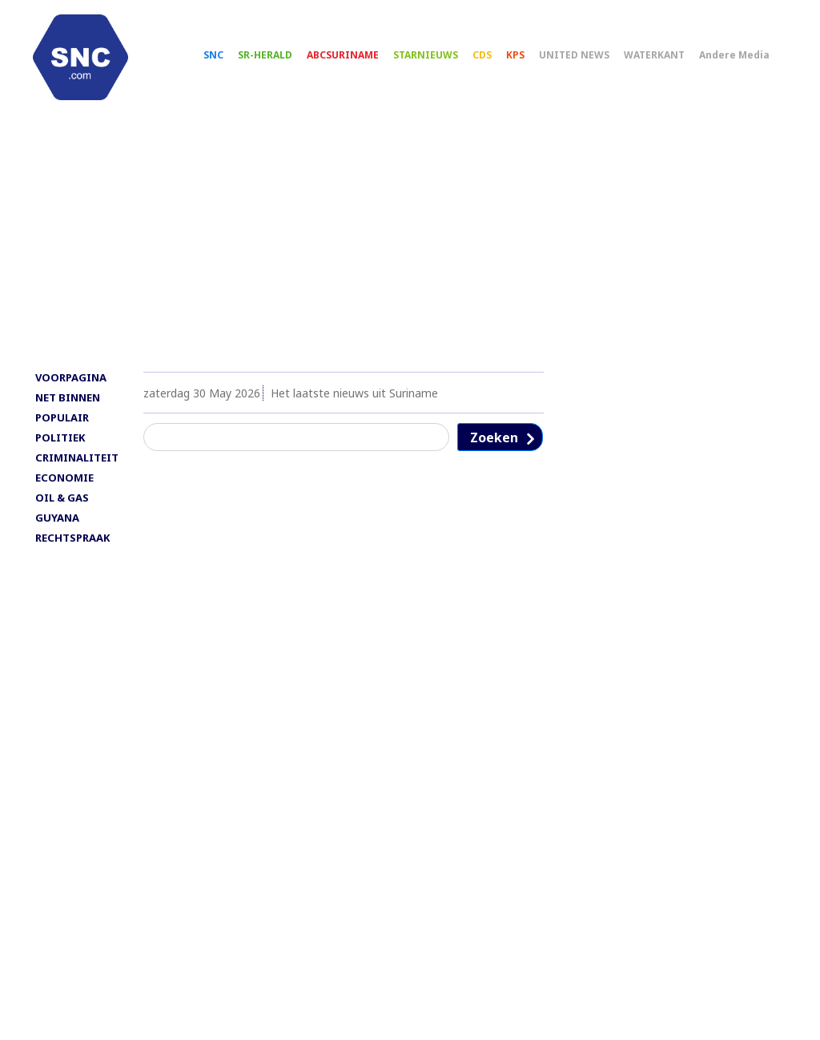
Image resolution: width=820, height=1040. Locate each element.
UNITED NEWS (578, 56)
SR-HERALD (269, 56)
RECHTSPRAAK (72, 541)
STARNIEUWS (429, 56)
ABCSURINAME (347, 56)
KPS (519, 56)
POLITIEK (60, 441)
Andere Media (738, 56)
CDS (486, 56)
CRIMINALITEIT (77, 461)
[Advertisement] (410, 246)
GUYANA (57, 521)
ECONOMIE (64, 481)
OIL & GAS (62, 501)
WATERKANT (658, 56)
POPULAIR (62, 421)
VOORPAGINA (71, 381)
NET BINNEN (67, 401)
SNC (217, 56)
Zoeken (494, 441)
